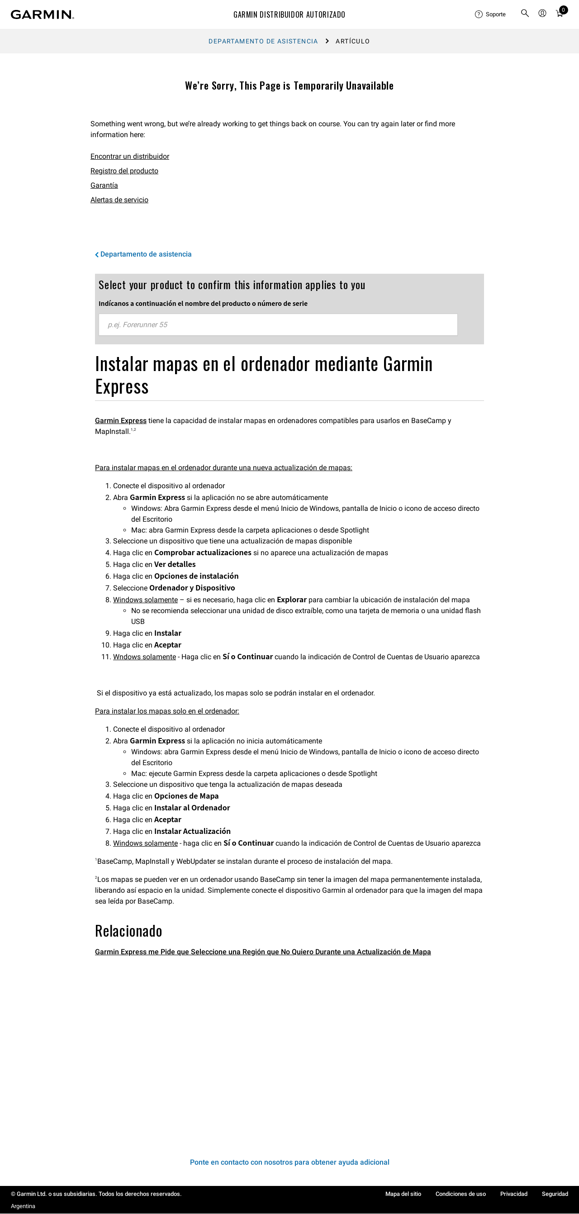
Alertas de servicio (119, 199)
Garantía (104, 185)
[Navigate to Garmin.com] (42, 14)
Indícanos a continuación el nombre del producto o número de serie (203, 303)
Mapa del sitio (403, 1193)
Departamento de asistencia (263, 41)
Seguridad (555, 1193)
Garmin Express (121, 420)
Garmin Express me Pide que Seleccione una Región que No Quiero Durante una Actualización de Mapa (263, 951)
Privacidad (513, 1193)
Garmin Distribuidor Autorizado (289, 14)
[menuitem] (490, 14)
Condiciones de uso (461, 1193)
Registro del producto (124, 171)
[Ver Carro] (559, 14)
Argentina (23, 1206)
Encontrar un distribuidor (129, 156)
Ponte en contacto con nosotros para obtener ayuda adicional (289, 1162)
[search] (525, 14)
